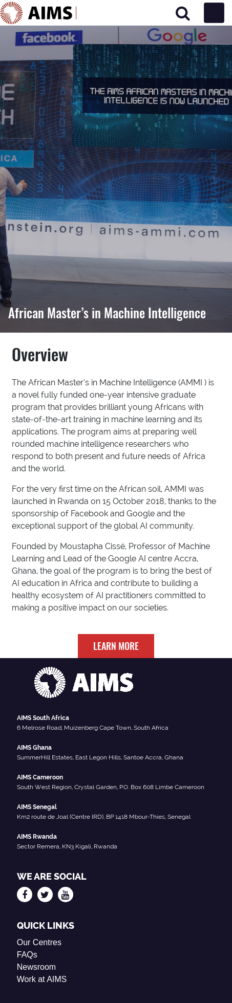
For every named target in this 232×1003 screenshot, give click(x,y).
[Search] (183, 13)
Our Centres (39, 942)
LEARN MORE (116, 645)
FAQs (27, 954)
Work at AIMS (42, 979)
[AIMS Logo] (38, 13)
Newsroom (36, 967)
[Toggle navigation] (214, 13)
